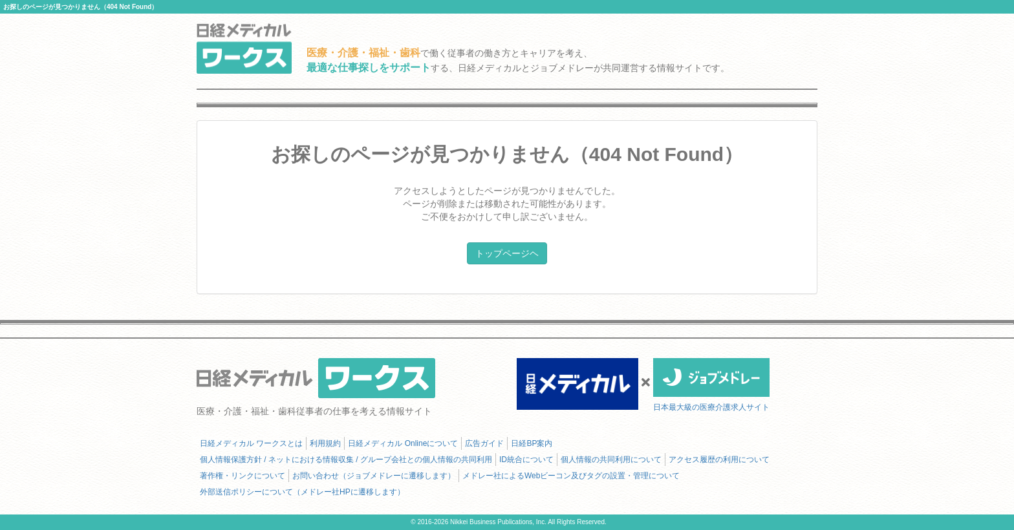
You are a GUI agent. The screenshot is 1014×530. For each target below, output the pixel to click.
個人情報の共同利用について (611, 459)
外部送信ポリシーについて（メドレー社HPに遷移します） (302, 491)
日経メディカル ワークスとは (251, 443)
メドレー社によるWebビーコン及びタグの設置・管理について (571, 475)
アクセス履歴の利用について (719, 459)
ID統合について (526, 459)
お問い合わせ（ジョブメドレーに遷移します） (373, 475)
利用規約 (325, 443)
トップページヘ (507, 253)
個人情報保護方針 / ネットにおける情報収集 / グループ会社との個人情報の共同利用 (346, 459)
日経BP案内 (531, 443)
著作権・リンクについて (242, 475)
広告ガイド (484, 443)
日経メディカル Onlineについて (403, 443)
